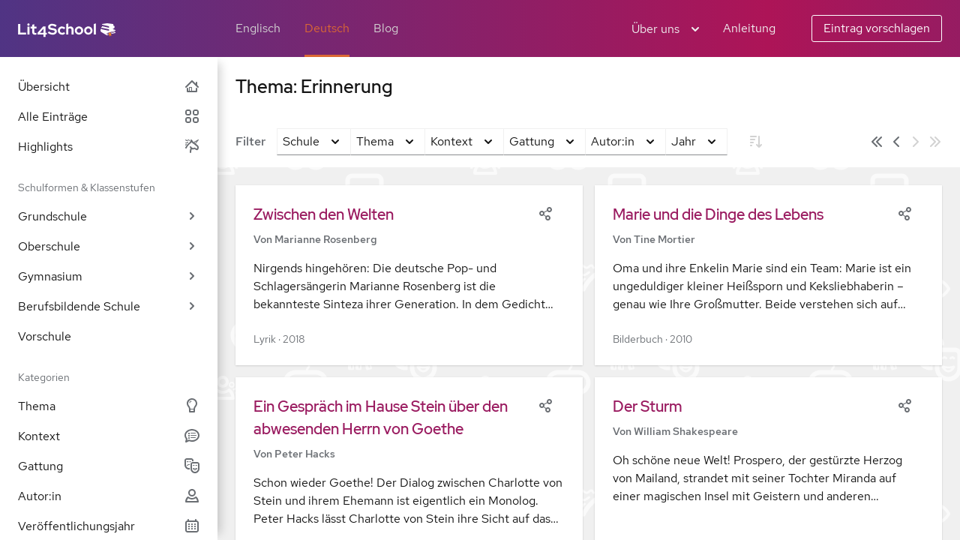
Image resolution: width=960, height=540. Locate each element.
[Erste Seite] (876, 141)
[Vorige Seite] (896, 141)
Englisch (258, 28)
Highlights (109, 146)
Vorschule (44, 336)
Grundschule (109, 216)
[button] (409, 275)
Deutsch (327, 28)
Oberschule (109, 246)
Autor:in (109, 496)
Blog (386, 28)
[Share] (545, 212)
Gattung (109, 466)
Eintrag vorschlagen (877, 28)
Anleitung (749, 28)
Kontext (109, 436)
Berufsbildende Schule (109, 306)
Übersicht (109, 86)
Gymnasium (109, 276)
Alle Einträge (109, 116)
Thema (109, 406)
